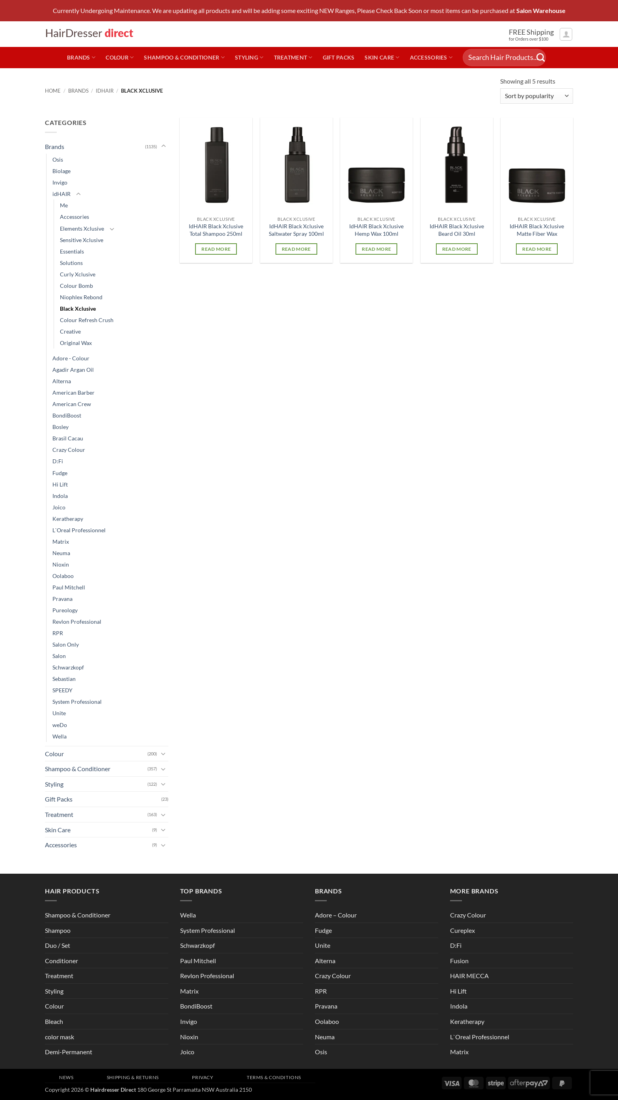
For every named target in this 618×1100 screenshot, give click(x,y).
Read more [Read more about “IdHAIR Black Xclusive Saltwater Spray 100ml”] (296, 249)
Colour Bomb (76, 285)
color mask (59, 1036)
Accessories (431, 57)
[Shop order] (536, 96)
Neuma (61, 553)
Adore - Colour (70, 358)
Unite (59, 713)
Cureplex (462, 930)
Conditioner (61, 960)
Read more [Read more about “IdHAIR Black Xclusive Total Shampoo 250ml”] (216, 249)
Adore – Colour (336, 915)
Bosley (60, 426)
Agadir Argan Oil (73, 369)
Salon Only (65, 644)
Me (64, 205)
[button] (566, 34)
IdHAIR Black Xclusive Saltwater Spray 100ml (296, 230)
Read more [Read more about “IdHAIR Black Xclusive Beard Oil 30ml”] (456, 249)
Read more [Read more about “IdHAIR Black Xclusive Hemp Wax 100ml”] (376, 249)
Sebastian (64, 678)
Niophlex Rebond (81, 297)
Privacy (202, 1077)
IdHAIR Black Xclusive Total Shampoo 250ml (216, 230)
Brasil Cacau (67, 438)
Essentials (72, 251)
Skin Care (382, 57)
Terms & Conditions (274, 1077)
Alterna (61, 381)
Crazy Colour (68, 449)
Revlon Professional (76, 621)
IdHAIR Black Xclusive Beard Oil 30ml (457, 230)
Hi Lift (60, 484)
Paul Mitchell (68, 587)
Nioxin (60, 564)
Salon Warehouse (541, 10)
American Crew (71, 404)
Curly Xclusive (77, 274)
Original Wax (76, 342)
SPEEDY (62, 690)
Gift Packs (339, 57)
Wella (59, 736)
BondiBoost (66, 415)
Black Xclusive (78, 308)
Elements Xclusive (82, 228)
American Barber (73, 392)
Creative (70, 331)
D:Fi (57, 461)
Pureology (65, 610)
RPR (57, 633)
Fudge (59, 473)
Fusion (459, 960)
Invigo (59, 182)
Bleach (54, 1021)
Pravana (62, 598)
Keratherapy (67, 518)
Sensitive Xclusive (81, 240)
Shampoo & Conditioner (184, 57)
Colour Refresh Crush (87, 320)
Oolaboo (63, 575)
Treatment (293, 57)
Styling (249, 57)
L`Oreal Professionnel (79, 530)
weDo (59, 725)
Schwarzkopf (68, 667)
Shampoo (58, 930)
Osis (57, 159)
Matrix (60, 541)
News (66, 1077)
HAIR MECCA (469, 975)
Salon (59, 656)
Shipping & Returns (133, 1077)
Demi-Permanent (68, 1051)
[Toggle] (163, 146)
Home (53, 91)
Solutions (71, 262)
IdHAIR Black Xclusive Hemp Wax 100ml (376, 230)
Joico (58, 507)
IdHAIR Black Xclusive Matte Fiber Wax (537, 230)
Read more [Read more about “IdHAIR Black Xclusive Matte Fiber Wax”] (536, 249)
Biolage (61, 171)
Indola (60, 495)
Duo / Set (57, 945)
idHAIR (105, 91)
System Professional (77, 701)
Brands (81, 57)
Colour (120, 57)
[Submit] (540, 57)
